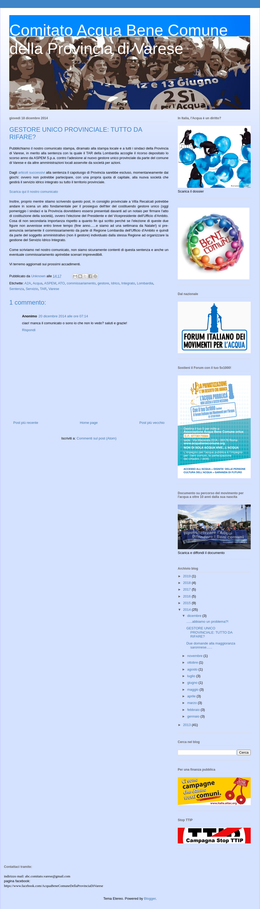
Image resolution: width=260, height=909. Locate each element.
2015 (187, 603)
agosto (193, 669)
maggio (193, 690)
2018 (187, 583)
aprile (192, 696)
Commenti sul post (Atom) (96, 438)
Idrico (115, 283)
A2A (27, 283)
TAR (43, 289)
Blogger (150, 899)
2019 (187, 576)
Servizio (32, 289)
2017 (187, 589)
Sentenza (16, 289)
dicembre (194, 616)
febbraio (194, 710)
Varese (54, 289)
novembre (195, 656)
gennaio (194, 716)
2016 (187, 596)
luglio (191, 676)
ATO (61, 283)
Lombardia (145, 283)
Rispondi (29, 330)
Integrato (128, 283)
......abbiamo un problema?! (207, 622)
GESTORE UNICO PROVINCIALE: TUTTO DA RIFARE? (209, 632)
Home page (89, 423)
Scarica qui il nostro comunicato (33, 192)
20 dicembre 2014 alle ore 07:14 (63, 316)
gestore (103, 283)
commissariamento (81, 283)
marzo (192, 703)
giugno (193, 683)
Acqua (37, 283)
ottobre (193, 662)
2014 (187, 610)
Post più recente (25, 423)
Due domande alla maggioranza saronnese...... (210, 645)
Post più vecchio (151, 423)
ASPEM (50, 283)
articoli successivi (31, 172)
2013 (187, 725)
